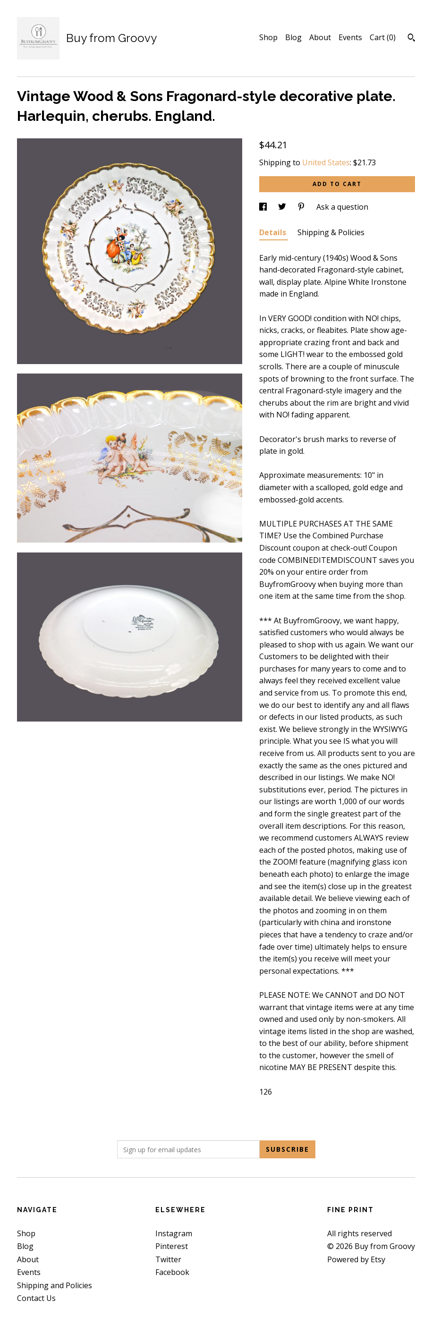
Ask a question (342, 207)
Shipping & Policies (330, 232)
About (320, 37)
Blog (293, 37)
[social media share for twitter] (283, 207)
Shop (268, 37)
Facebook (172, 1272)
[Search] (411, 39)
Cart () (383, 37)
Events (350, 37)
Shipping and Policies (54, 1285)
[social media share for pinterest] (302, 207)
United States (326, 162)
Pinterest (171, 1246)
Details (273, 232)
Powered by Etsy (356, 1259)
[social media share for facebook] (264, 207)
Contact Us (36, 1298)
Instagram (173, 1233)
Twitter (168, 1259)
